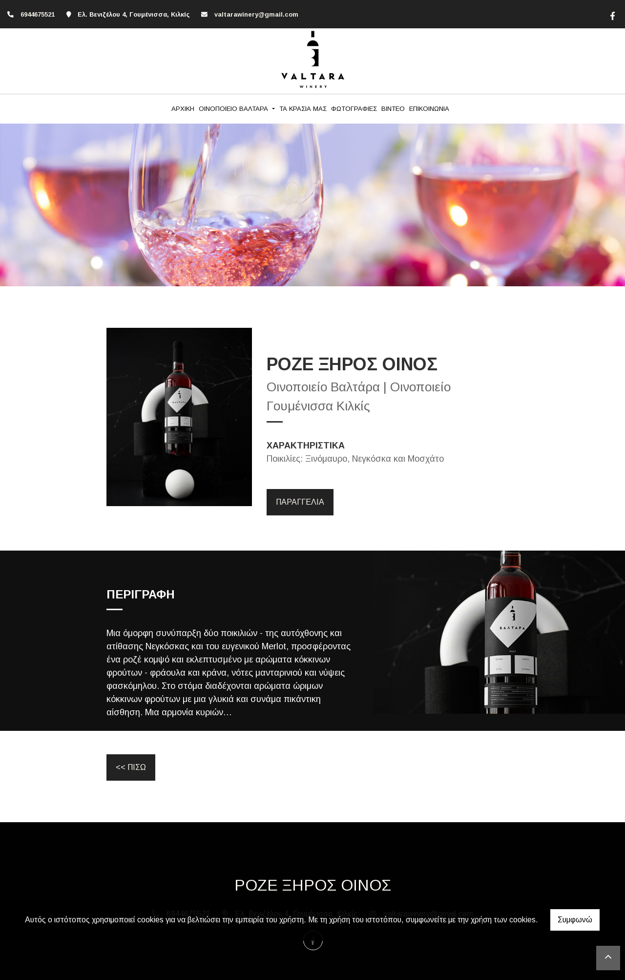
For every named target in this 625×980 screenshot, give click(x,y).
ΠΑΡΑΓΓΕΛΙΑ (300, 502)
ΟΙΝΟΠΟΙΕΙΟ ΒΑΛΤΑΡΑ (234, 108)
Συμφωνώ (575, 920)
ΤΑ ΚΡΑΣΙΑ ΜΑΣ (303, 108)
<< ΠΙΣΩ (131, 767)
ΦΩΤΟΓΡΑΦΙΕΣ (354, 108)
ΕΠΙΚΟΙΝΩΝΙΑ (429, 108)
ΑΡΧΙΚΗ (182, 108)
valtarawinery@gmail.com (256, 14)
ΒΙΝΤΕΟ (393, 108)
